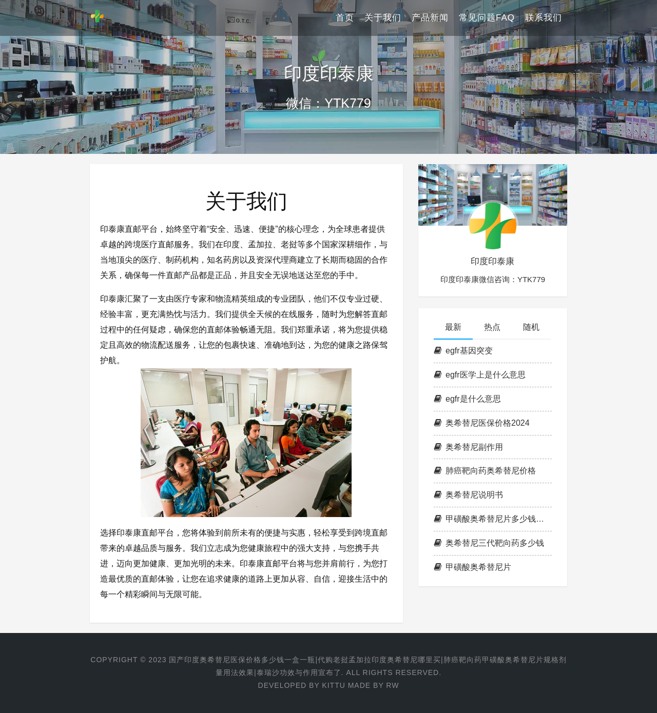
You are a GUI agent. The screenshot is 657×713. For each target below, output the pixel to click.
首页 (345, 18)
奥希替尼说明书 (468, 494)
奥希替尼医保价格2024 (482, 423)
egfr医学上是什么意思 (480, 374)
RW (392, 685)
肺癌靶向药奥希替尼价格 (485, 470)
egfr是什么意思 (467, 398)
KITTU (333, 685)
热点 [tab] (492, 327)
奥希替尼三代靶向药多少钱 (489, 543)
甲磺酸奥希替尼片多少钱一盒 (493, 518)
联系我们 (543, 18)
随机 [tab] (531, 327)
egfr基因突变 (463, 350)
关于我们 (382, 18)
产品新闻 (430, 18)
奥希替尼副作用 (468, 447)
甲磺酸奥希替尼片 (472, 567)
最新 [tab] (453, 327)
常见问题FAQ (487, 18)
